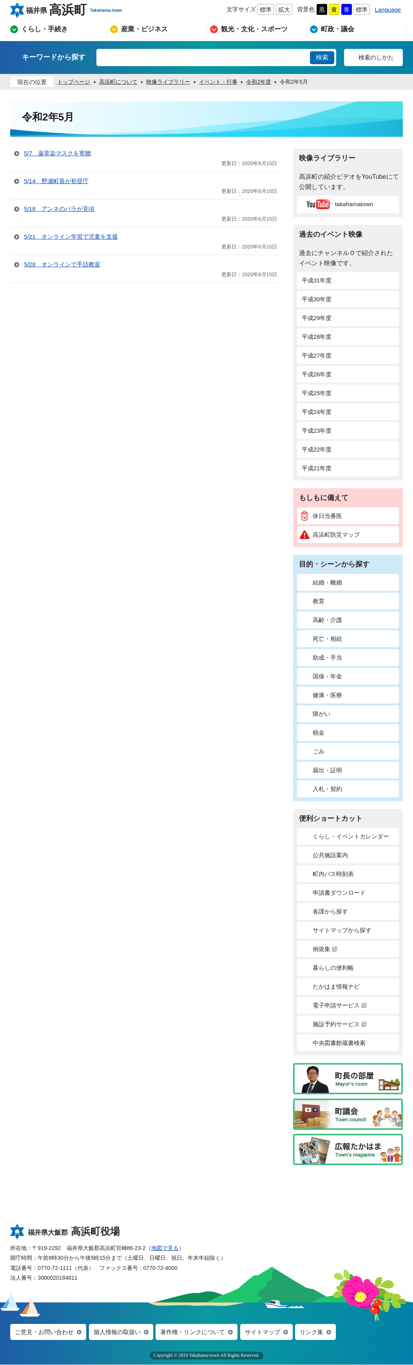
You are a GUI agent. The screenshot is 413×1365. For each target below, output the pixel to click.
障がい (315, 714)
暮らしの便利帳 (327, 968)
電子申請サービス (333, 1005)
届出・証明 (321, 770)
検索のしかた (376, 57)
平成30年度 (317, 299)
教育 (312, 601)
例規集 (318, 949)
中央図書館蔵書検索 (333, 1043)
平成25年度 (317, 393)
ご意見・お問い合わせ (44, 1332)
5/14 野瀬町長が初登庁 (56, 181)
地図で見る (165, 1248)
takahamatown (338, 204)
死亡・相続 (321, 639)
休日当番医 (321, 516)
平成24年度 (317, 411)
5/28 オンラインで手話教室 (62, 264)
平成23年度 (317, 430)
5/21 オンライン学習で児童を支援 (71, 236)
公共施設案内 (324, 855)
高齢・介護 (321, 620)
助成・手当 (321, 657)
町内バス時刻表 (327, 874)
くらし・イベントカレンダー (344, 836)
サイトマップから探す (335, 930)
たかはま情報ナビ (330, 986)
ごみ (312, 751)
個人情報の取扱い (117, 1332)
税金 (312, 732)
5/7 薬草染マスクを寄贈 (57, 153)
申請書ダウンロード (333, 892)
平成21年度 (317, 468)
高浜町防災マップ (330, 535)
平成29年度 (317, 318)
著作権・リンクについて (192, 1332)
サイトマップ (262, 1332)
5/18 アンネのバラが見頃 (59, 208)
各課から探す (324, 911)
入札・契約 (321, 789)
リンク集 (311, 1332)
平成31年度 (317, 280)
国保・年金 (321, 676)
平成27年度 (317, 355)
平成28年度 (317, 336)
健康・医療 (321, 695)
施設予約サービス (333, 1024)
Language (388, 9)
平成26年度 (317, 374)
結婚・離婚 (321, 582)
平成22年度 (317, 449)
